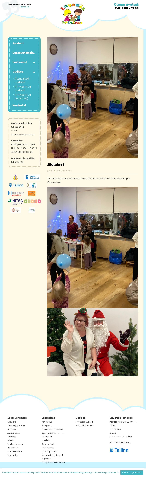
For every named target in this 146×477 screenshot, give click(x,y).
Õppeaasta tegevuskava (52, 429)
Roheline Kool (48, 444)
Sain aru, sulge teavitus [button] (131, 472)
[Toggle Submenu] (34, 53)
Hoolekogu (12, 429)
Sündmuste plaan (15, 444)
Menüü (10, 440)
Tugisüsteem (47, 436)
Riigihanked (47, 458)
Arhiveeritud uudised (85, 425)
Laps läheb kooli (14, 451)
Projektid (45, 440)
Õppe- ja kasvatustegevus (53, 433)
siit (117, 472)
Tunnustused (47, 447)
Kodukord (11, 421)
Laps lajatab (12, 455)
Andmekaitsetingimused (52, 455)
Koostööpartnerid (49, 451)
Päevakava (12, 436)
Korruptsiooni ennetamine (53, 462)
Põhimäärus (47, 421)
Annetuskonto (13, 433)
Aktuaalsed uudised (64, 171)
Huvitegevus (12, 447)
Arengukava (47, 425)
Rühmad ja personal (16, 425)
